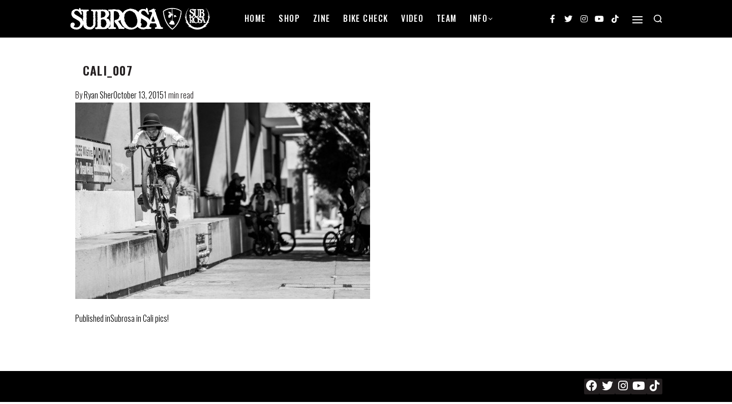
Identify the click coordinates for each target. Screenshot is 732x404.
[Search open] (657, 18)
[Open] (637, 20)
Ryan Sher (98, 95)
